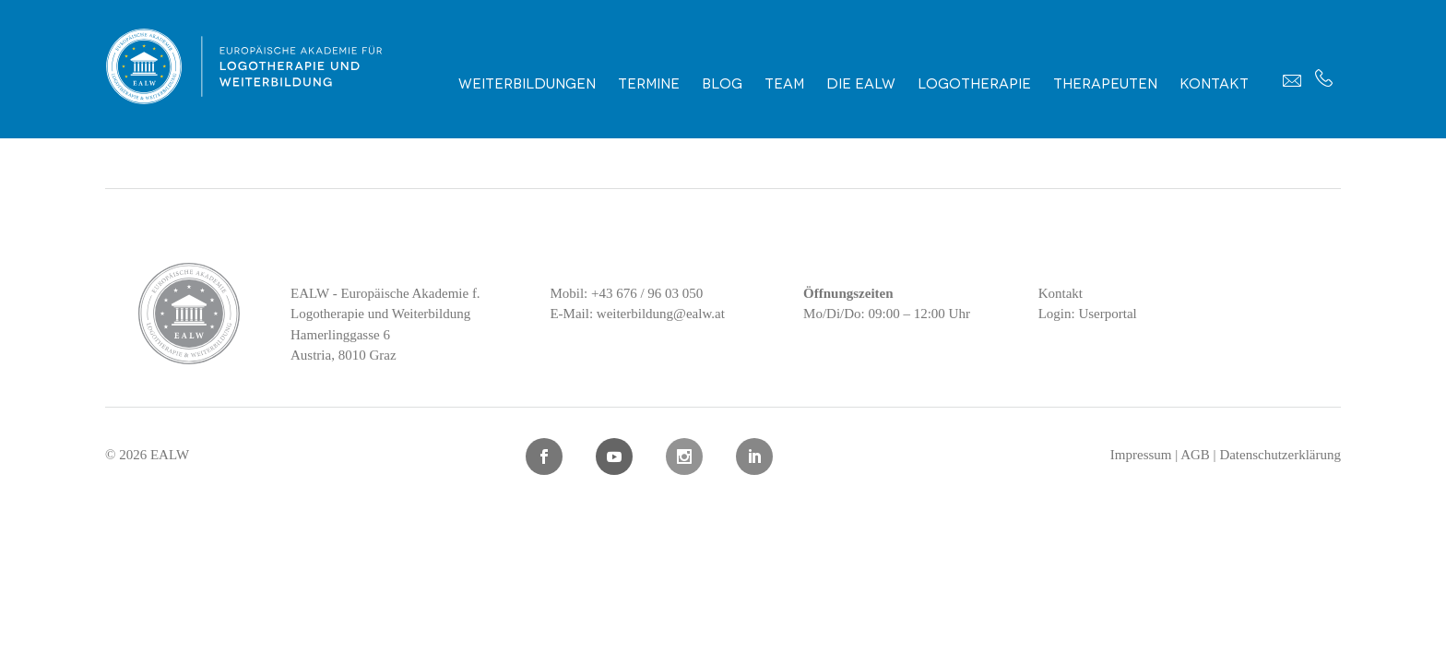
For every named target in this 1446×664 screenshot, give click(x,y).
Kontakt (1214, 82)
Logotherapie (974, 82)
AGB (1195, 454)
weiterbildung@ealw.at (661, 313)
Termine (649, 82)
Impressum (1141, 454)
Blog (722, 82)
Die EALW (860, 82)
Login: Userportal (1087, 313)
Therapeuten (1105, 82)
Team (784, 82)
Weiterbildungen (527, 82)
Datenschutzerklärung (1280, 454)
